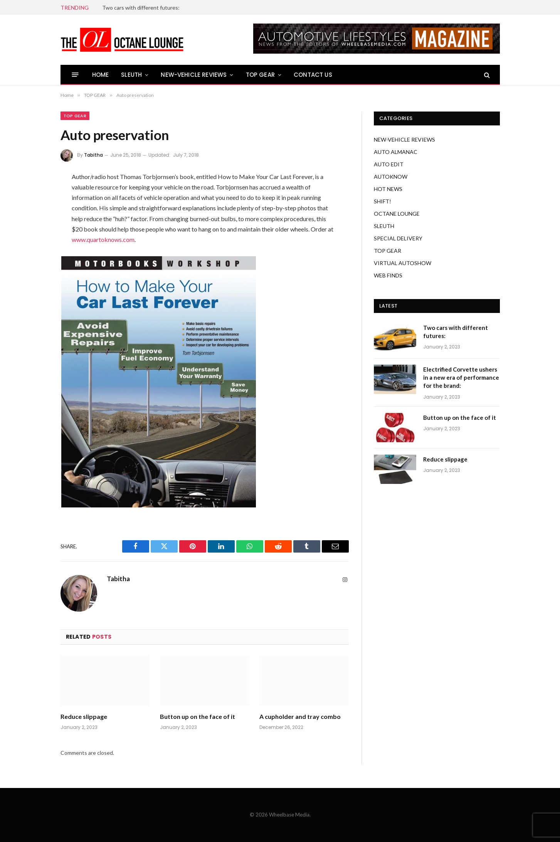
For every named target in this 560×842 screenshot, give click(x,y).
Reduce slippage (84, 716)
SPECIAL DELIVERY (398, 238)
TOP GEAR (260, 75)
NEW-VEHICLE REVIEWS (194, 75)
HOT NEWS (388, 189)
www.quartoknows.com (103, 239)
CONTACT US (313, 75)
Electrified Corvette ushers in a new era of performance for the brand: (461, 377)
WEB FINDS (388, 275)
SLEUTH (131, 75)
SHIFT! (382, 201)
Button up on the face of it (197, 716)
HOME (100, 75)
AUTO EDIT (389, 164)
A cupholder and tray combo (300, 716)
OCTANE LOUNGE (397, 213)
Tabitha (93, 155)
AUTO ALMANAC (395, 152)
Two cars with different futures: (141, 7)
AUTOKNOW (390, 176)
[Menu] (75, 74)
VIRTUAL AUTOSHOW (402, 263)
